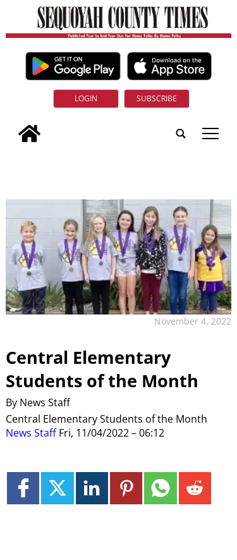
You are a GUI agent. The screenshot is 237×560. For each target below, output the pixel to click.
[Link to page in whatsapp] (160, 488)
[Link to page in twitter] (57, 488)
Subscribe (157, 98)
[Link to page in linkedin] (92, 488)
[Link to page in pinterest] (126, 488)
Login (86, 98)
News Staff (31, 433)
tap (210, 133)
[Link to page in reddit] (195, 488)
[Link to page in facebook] (23, 488)
